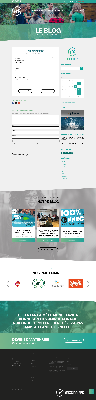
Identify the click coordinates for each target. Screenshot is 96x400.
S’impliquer (78, 10)
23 (79, 92)
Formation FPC (65, 164)
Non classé (64, 178)
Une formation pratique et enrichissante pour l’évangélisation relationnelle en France (48, 232)
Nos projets (59, 10)
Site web (14, 135)
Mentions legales (16, 365)
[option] (20, 284)
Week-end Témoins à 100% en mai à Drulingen (72, 232)
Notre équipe (49, 10)
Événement (64, 176)
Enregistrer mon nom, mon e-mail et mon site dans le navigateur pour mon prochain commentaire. (33, 143)
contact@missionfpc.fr (16, 363)
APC (63, 171)
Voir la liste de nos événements (68, 102)
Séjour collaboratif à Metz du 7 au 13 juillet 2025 (23, 232)
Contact (64, 1)
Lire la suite (23, 240)
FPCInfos (64, 173)
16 (78, 89)
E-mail (13, 130)
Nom (13, 125)
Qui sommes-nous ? (37, 10)
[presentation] (21, 147)
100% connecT (65, 169)
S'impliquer (64, 161)
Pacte (63, 181)
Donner (71, 1)
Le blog (67, 10)
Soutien (63, 166)
